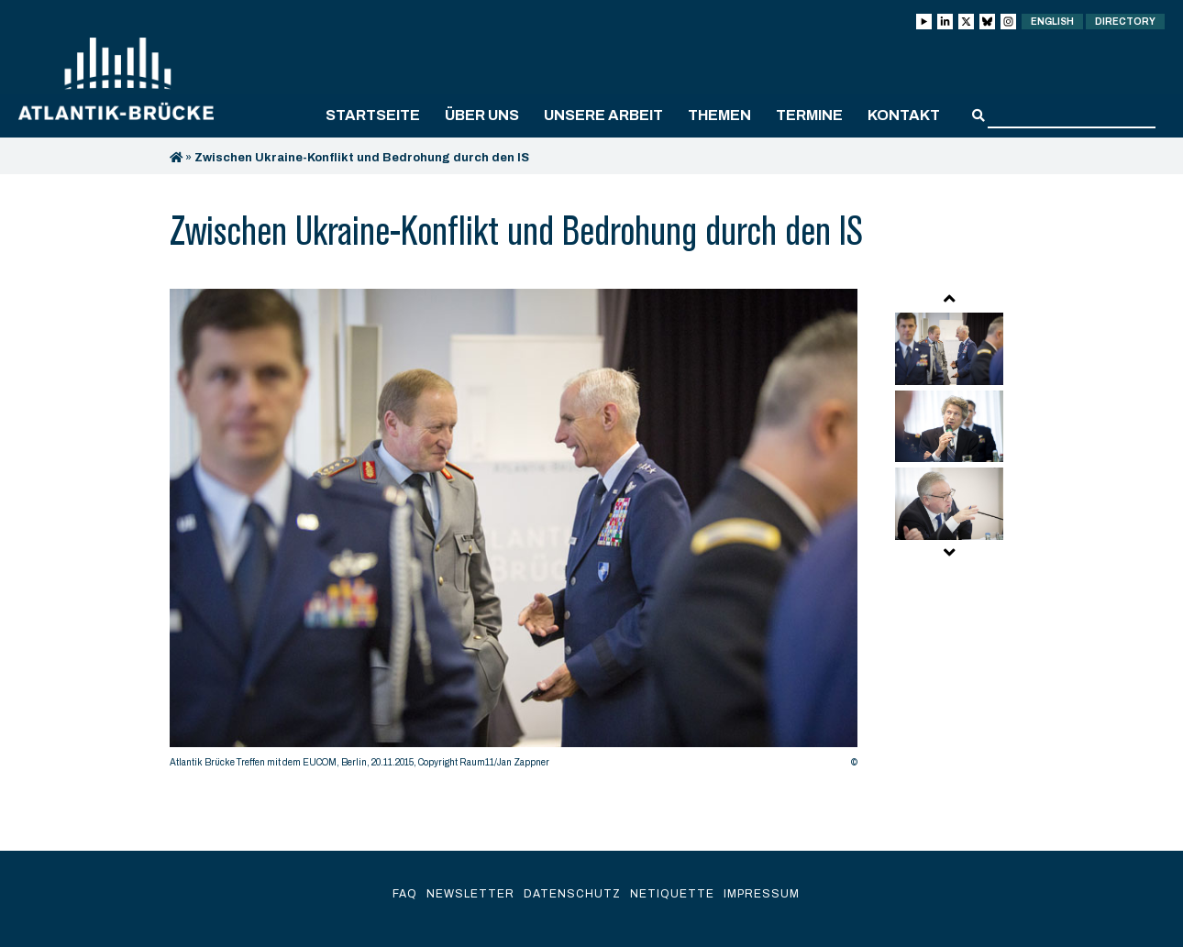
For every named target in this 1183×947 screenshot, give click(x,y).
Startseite (373, 115)
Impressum (762, 893)
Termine (809, 115)
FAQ (404, 893)
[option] (513, 533)
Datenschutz (572, 893)
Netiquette (672, 893)
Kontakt (904, 115)
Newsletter (470, 893)
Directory (1125, 22)
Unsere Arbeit (603, 115)
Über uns (482, 115)
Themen (719, 115)
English (1052, 22)
